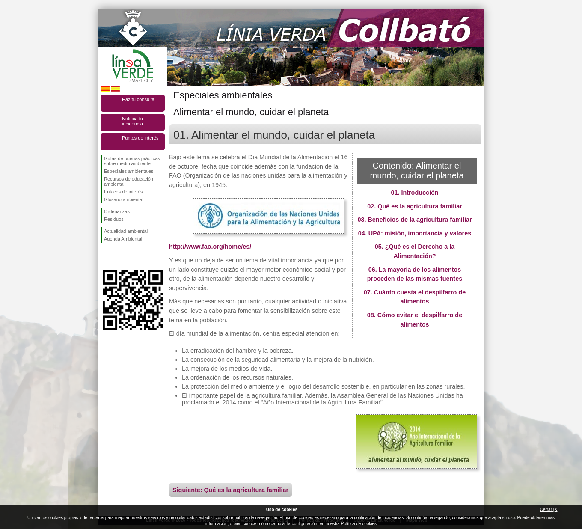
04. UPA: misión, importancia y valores (414, 233)
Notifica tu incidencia (132, 121)
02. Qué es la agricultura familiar (414, 206)
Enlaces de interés (123, 191)
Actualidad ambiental (126, 231)
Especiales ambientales (129, 171)
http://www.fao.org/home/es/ (210, 246)
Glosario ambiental (123, 199)
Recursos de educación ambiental (128, 181)
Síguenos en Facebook (106, 256)
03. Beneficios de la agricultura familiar (414, 219)
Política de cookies (359, 523)
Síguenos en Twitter (120, 256)
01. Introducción (414, 192)
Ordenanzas (117, 211)
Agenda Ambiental (123, 238)
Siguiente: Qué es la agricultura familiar (230, 490)
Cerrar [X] (549, 509)
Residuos (114, 219)
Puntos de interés (140, 137)
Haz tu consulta (138, 99)
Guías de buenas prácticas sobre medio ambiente (132, 161)
